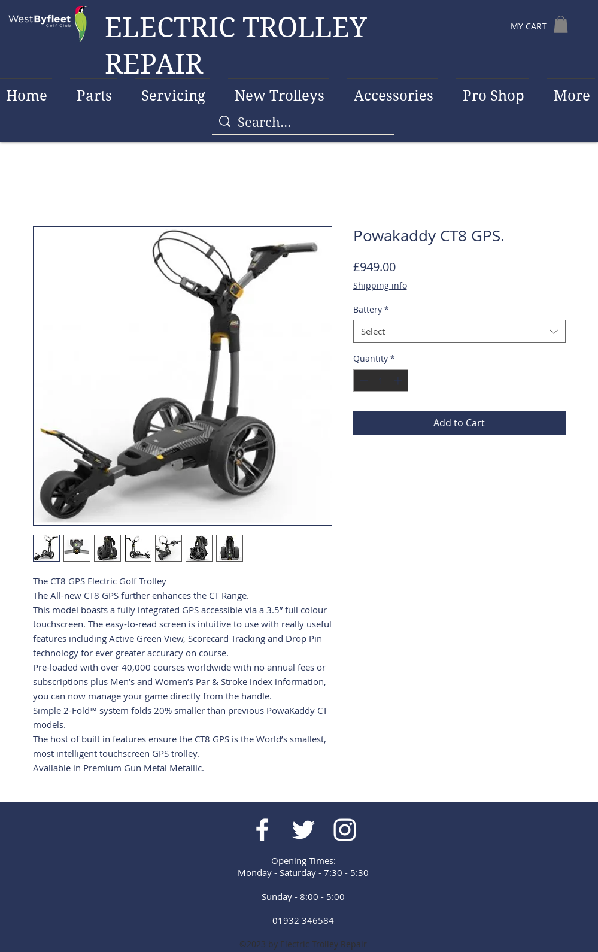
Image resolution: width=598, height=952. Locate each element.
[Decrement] (362, 380)
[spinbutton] (380, 380)
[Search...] (303, 122)
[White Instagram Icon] (345, 830)
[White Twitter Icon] (303, 830)
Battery (371, 309)
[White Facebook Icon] (262, 830)
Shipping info (380, 285)
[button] (561, 24)
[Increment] (398, 380)
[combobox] (459, 331)
